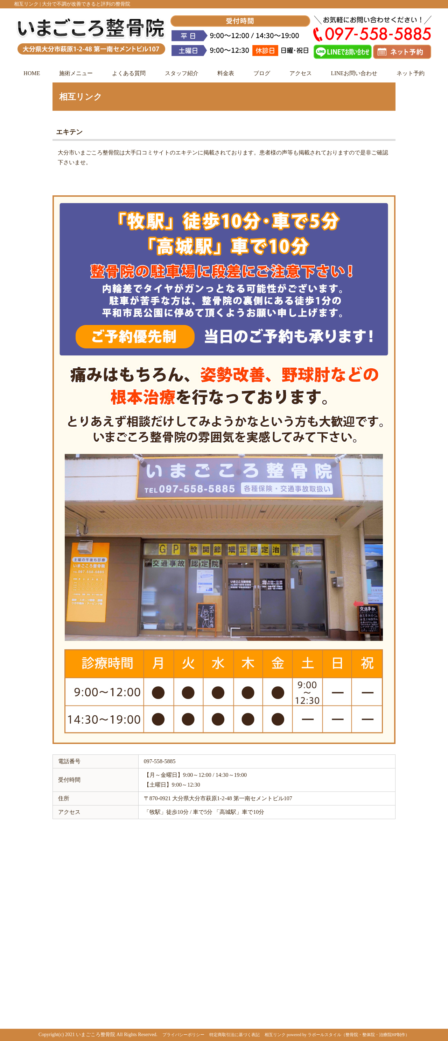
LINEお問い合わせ (354, 73)
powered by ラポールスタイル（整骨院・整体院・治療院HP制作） (348, 1034)
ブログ (261, 73)
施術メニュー (76, 73)
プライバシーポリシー (183, 1034)
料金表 (225, 73)
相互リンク (275, 1034)
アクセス (300, 73)
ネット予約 (411, 73)
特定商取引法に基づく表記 (234, 1034)
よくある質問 (129, 73)
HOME (31, 73)
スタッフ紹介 (181, 73)
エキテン (69, 132)
